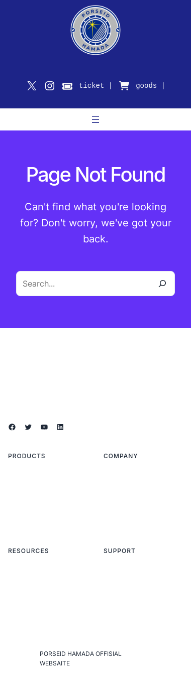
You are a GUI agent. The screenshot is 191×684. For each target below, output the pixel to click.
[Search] (162, 283)
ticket (91, 85)
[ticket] (67, 86)
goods (146, 85)
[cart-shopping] (124, 85)
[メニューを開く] (95, 119)
